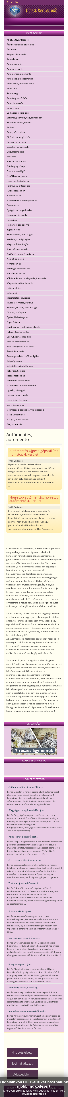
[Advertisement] (36, 1038)
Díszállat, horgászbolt (17, 146)
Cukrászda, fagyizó (16, 142)
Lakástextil (12, 292)
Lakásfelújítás (13, 288)
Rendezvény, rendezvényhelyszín (23, 327)
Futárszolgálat (14, 195)
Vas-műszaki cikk (15, 404)
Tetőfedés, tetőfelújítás (18, 380)
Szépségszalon (14, 361)
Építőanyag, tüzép (16, 166)
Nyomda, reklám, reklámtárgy (22, 307)
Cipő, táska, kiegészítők (18, 137)
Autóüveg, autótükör (17, 98)
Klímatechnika (14, 263)
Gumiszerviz (13, 205)
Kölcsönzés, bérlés (16, 273)
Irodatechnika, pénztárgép (20, 234)
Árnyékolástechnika (16, 54)
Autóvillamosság (15, 103)
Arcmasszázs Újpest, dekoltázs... (25, 860)
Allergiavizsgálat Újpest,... (21, 964)
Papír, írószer (13, 322)
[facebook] (7, 2)
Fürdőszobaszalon (16, 190)
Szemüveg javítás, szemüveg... (24, 987)
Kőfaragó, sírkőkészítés (18, 268)
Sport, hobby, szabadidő (19, 336)
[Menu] (60, 21)
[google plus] (16, 2)
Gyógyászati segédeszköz (20, 210)
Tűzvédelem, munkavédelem (21, 385)
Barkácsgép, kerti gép (18, 112)
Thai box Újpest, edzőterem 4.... (24, 883)
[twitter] (12, 2)
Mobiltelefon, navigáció (18, 297)
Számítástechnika (15, 351)
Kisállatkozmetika (15, 258)
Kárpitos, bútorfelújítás (18, 244)
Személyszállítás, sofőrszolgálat (23, 356)
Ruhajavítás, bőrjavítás (18, 331)
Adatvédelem (22, 1074)
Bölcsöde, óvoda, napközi (19, 122)
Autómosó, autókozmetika (20, 78)
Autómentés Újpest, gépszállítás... (26, 786)
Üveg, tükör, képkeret (17, 400)
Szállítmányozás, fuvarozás (20, 346)
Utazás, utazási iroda (17, 395)
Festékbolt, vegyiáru (17, 176)
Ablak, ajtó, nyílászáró (18, 39)
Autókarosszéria (15, 69)
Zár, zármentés (14, 424)
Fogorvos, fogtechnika (18, 180)
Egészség (11, 156)
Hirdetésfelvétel (22, 1052)
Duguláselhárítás (15, 151)
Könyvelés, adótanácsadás (20, 283)
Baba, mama (13, 107)
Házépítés (12, 219)
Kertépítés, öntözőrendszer (20, 253)
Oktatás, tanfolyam (16, 312)
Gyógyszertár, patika (17, 215)
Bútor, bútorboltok (16, 132)
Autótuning (12, 93)
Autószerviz (12, 88)
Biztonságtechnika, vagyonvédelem (24, 117)
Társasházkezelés (16, 375)
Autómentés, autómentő (19, 73)
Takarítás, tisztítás (16, 370)
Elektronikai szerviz (16, 161)
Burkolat (11, 127)
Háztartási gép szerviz (18, 224)
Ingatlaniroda (13, 229)
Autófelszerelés (14, 64)
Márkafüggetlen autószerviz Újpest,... (27, 1010)
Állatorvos (12, 49)
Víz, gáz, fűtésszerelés (18, 419)
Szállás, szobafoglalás (18, 341)
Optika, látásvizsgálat (17, 317)
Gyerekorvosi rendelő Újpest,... (24, 937)
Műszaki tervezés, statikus (20, 302)
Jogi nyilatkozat (22, 1063)
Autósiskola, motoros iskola (20, 83)
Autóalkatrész (14, 59)
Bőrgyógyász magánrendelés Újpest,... (28, 810)
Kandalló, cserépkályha (18, 239)
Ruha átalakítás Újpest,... (21, 911)
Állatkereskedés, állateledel (20, 44)
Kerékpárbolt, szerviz (17, 249)
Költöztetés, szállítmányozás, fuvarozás (26, 278)
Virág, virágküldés (16, 414)
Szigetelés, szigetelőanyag (20, 365)
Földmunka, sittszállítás (18, 185)
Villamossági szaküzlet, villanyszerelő (25, 409)
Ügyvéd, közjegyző (16, 390)
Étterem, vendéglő (16, 171)
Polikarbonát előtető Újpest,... (23, 836)
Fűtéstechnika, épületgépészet (22, 200)
